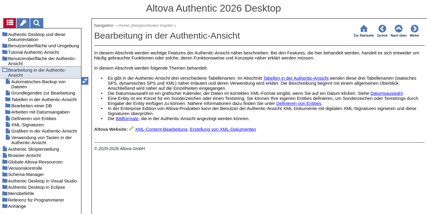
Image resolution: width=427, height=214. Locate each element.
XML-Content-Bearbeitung (161, 129)
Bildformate (127, 118)
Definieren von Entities (298, 103)
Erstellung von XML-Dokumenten (223, 129)
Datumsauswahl (387, 93)
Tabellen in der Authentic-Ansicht (296, 78)
